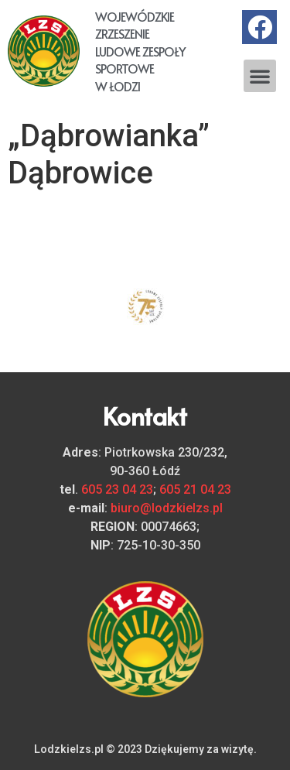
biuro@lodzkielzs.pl (167, 508)
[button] (260, 76)
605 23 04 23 (117, 489)
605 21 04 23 (195, 489)
